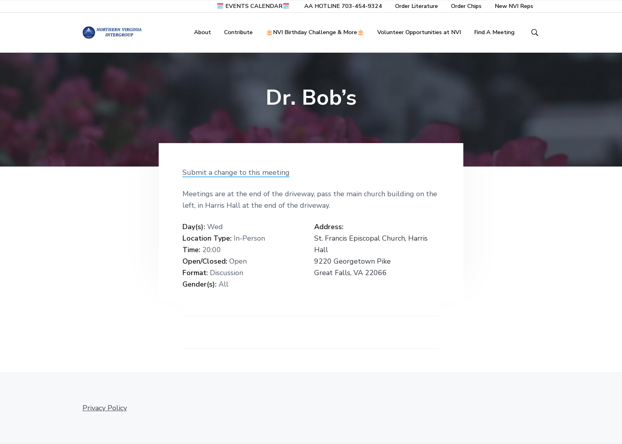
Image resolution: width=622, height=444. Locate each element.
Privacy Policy (105, 408)
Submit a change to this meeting (236, 172)
